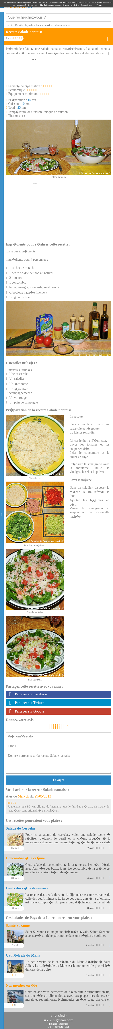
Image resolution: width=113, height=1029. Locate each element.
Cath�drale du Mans (23, 955)
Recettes (63, 1023)
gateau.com (64, 1020)
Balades (53, 1023)
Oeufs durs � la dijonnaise (27, 888)
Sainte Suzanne (18, 925)
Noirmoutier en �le (21, 985)
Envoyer (58, 780)
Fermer (99, 5)
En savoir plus (86, 5)
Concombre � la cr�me (25, 858)
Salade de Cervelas (20, 828)
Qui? (50, 1026)
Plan (67, 1026)
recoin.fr (60, 1015)
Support (59, 1026)
